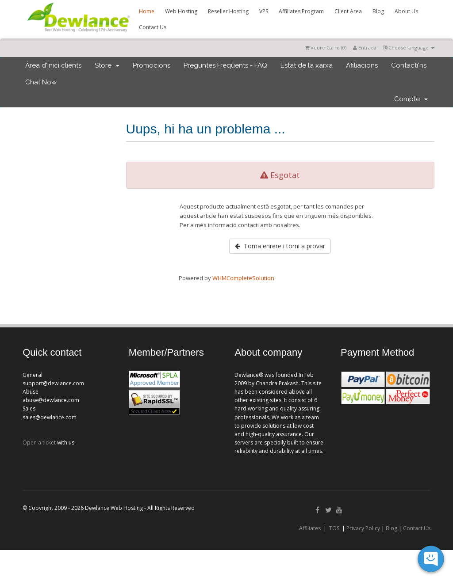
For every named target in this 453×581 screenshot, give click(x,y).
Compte (411, 99)
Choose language (408, 47)
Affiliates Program (301, 11)
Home (146, 11)
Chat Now (41, 82)
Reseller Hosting (228, 11)
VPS (263, 11)
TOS (334, 528)
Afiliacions (362, 65)
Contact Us (152, 27)
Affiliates (310, 528)
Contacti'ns (408, 65)
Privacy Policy (363, 528)
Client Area (348, 11)
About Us (406, 11)
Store (107, 65)
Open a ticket (39, 442)
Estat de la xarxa (306, 65)
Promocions (151, 65)
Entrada (364, 47)
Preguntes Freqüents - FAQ (225, 65)
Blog (378, 11)
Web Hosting (181, 11)
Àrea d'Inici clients (53, 65)
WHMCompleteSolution (243, 278)
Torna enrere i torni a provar (280, 246)
